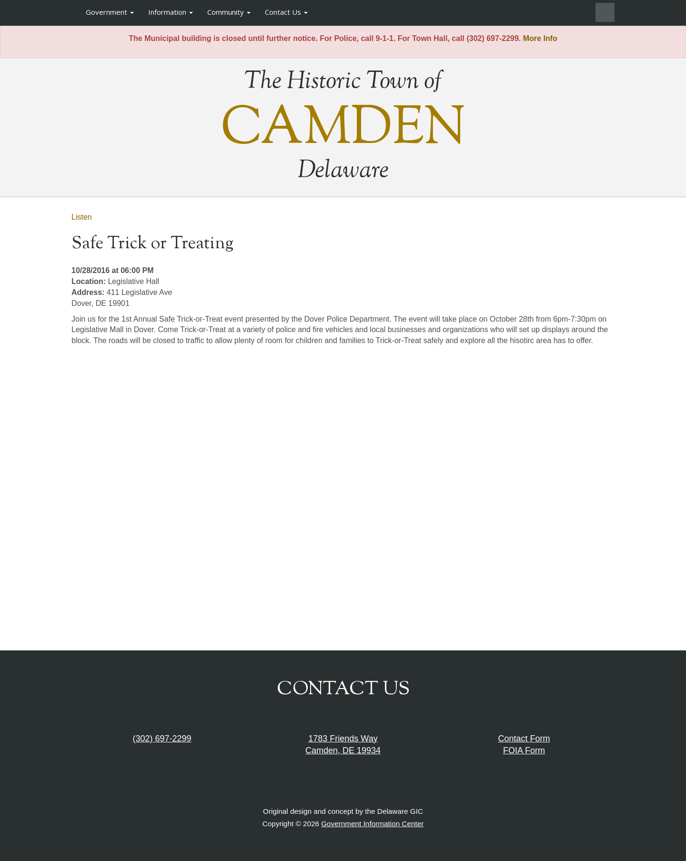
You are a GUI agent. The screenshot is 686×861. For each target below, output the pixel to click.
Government (110, 12)
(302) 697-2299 (161, 738)
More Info (540, 38)
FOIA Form (524, 750)
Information (170, 12)
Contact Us (286, 12)
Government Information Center (372, 824)
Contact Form (524, 738)
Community (229, 12)
